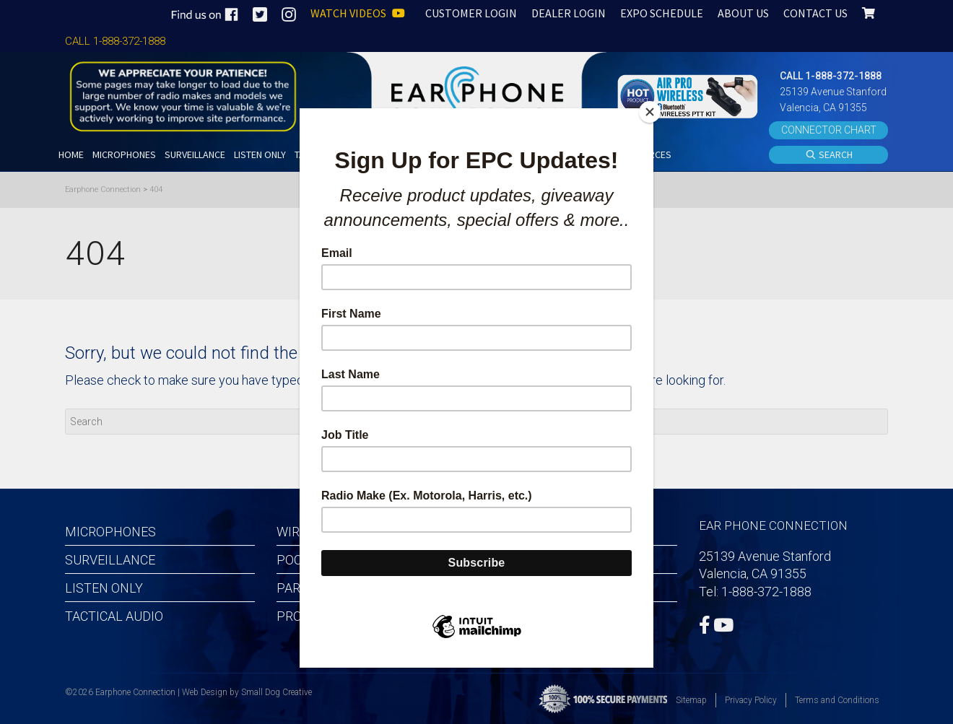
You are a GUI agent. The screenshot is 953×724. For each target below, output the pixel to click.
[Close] (650, 112)
